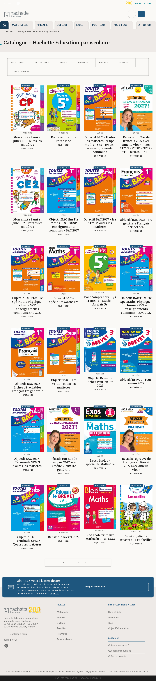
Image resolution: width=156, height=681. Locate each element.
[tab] (4, 25)
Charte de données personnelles (48, 671)
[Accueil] (16, 14)
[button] (19, 62)
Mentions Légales (74, 671)
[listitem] (18, 3)
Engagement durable (95, 671)
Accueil (9, 31)
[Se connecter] (144, 14)
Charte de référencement (18, 671)
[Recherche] (132, 14)
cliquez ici (54, 593)
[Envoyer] (145, 587)
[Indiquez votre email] (112, 587)
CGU (110, 671)
